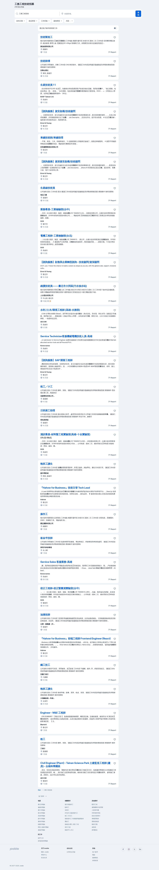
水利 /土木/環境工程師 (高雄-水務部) (60, 309)
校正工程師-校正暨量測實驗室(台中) (60, 588)
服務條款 (95, 857)
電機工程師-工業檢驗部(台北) (56, 235)
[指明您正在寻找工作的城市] (82, 14)
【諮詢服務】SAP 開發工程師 (56, 360)
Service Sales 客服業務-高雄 (56, 561)
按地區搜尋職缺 (43, 841)
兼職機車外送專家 (97, 807)
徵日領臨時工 (69, 804)
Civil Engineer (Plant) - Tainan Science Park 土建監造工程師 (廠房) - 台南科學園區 (75, 765)
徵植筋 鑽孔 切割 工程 (72, 824)
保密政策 (95, 860)
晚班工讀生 (46, 463)
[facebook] (123, 849)
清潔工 (67, 810)
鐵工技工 (45, 664)
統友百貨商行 (96, 816)
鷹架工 (67, 821)
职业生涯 (44, 857)
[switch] (115, 28)
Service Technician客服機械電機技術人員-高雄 (66, 336)
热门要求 (43, 796)
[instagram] (129, 849)
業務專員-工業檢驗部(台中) (55, 209)
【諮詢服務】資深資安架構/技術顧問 (60, 161)
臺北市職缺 (41, 804)
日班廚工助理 (47, 410)
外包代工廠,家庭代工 (71, 813)
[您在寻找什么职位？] (37, 14)
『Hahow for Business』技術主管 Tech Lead (65, 487)
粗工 (42, 739)
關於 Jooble (45, 852)
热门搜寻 (95, 852)
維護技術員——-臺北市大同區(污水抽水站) (63, 286)
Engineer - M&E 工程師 (53, 712)
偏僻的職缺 (41, 807)
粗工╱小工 (46, 386)
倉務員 (94, 827)
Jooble (21, 866)
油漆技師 (45, 614)
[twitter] (134, 849)
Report (112, 52)
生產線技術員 (47, 187)
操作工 (44, 514)
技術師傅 (45, 61)
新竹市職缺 (41, 818)
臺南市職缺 (41, 821)
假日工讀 (67, 827)
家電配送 (94, 830)
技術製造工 (46, 37)
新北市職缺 (41, 813)
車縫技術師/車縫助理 (51, 137)
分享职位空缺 (71, 852)
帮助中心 (44, 855)
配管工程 (94, 804)
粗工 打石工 (68, 816)
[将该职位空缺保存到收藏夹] (115, 37)
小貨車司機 (95, 810)
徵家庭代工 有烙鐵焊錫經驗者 (74, 818)
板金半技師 (46, 538)
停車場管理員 (96, 813)
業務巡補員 (95, 821)
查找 (138, 13)
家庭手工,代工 (69, 830)
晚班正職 (94, 824)
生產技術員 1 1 (48, 84)
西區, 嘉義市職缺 (43, 827)
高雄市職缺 (41, 816)
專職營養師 (95, 818)
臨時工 (67, 807)
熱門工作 (41, 838)
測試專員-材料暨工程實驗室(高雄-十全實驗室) (65, 434)
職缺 (93, 855)
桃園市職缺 (41, 824)
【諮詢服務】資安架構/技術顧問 (57, 111)
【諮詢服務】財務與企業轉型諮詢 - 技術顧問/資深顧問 (69, 262)
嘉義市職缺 (41, 830)
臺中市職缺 (41, 810)
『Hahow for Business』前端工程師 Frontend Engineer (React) (75, 638)
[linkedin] (140, 849)
